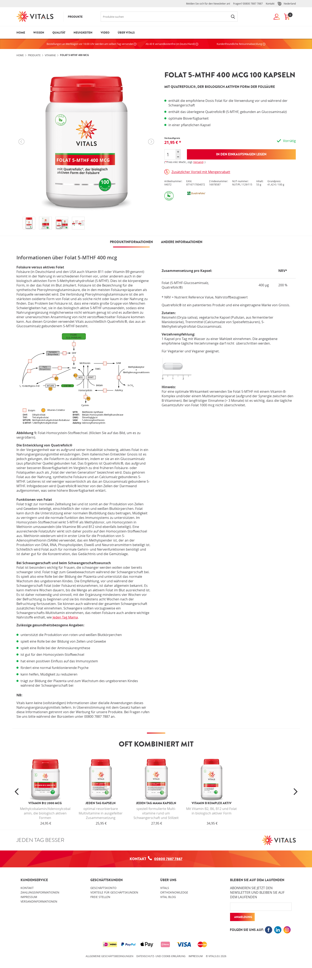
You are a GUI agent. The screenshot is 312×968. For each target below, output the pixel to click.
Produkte (75, 17)
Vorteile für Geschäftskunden (114, 892)
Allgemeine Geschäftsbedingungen (109, 956)
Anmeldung (243, 917)
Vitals (164, 888)
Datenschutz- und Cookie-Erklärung (160, 956)
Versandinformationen (39, 901)
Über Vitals (126, 32)
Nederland (286, 4)
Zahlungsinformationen (40, 892)
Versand (198, 162)
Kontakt (270, 3)
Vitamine (50, 55)
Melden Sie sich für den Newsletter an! (208, 3)
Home (20, 32)
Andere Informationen (181, 242)
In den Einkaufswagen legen (241, 154)
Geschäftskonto (103, 888)
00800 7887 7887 (253, 3)
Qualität (58, 32)
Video (105, 32)
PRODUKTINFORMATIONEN (131, 242)
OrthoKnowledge (174, 892)
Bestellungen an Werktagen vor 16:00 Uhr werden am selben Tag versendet (91, 43)
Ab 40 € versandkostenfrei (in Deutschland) (172, 43)
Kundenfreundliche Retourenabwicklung (241, 43)
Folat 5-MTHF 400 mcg (74, 55)
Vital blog (168, 897)
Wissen (38, 32)
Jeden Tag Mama (65, 617)
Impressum (29, 897)
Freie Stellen (100, 897)
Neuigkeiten (83, 32)
